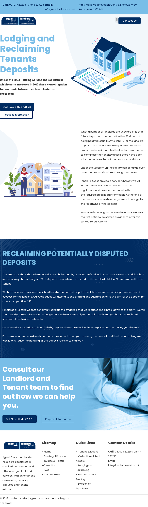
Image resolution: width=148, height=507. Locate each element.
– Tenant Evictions (87, 451)
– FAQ (45, 470)
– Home (46, 451)
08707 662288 (17, 4)
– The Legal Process (54, 456)
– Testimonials (51, 474)
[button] (116, 20)
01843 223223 (36, 4)
